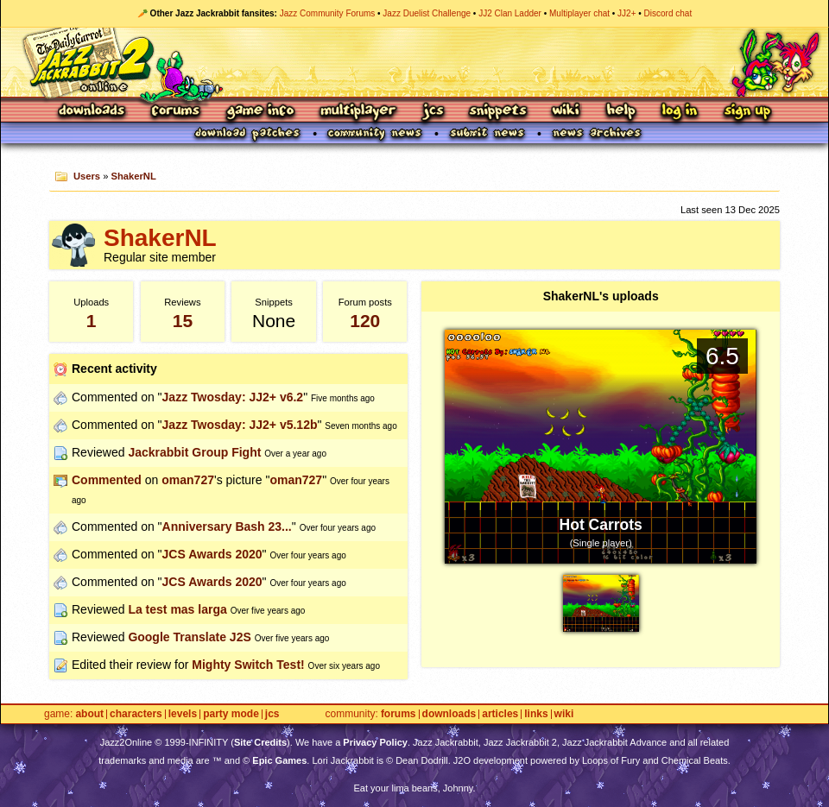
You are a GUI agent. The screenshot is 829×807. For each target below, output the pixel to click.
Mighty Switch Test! (248, 664)
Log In (679, 112)
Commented (107, 480)
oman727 (187, 480)
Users (86, 176)
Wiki (566, 112)
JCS (433, 112)
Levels (182, 714)
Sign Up (747, 112)
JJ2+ (626, 13)
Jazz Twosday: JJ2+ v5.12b (240, 425)
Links (535, 714)
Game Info (260, 112)
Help (620, 112)
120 (365, 321)
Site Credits (260, 742)
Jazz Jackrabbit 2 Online (414, 62)
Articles (500, 714)
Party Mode (231, 714)
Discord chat (668, 13)
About (89, 714)
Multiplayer (358, 112)
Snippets (498, 112)
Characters (136, 714)
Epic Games (279, 760)
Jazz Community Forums (328, 13)
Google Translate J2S (189, 637)
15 (183, 321)
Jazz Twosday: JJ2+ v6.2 (233, 397)
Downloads (93, 112)
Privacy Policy (375, 742)
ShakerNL (133, 176)
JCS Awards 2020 (212, 554)
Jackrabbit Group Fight (194, 452)
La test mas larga (177, 609)
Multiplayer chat (579, 13)
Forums (176, 112)
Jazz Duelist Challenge (427, 13)
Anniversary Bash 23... (227, 526)
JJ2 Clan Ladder (509, 13)
